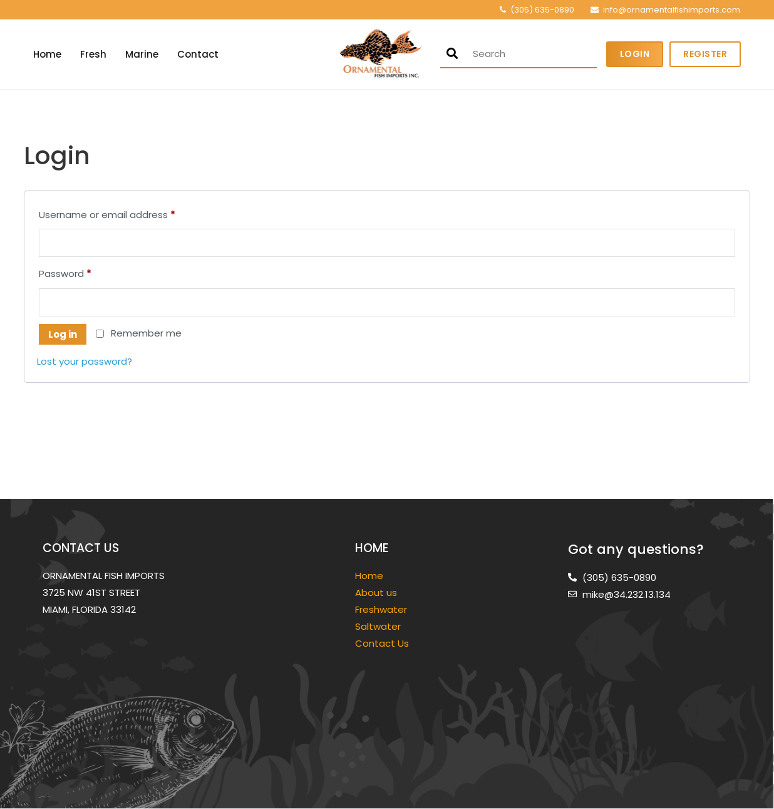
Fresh (93, 54)
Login (635, 54)
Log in (62, 334)
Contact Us (382, 643)
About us (376, 592)
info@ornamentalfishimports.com (671, 10)
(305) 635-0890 (542, 10)
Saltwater (379, 626)
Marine (141, 54)
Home (47, 54)
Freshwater (382, 609)
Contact (198, 54)
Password (85, 272)
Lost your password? (84, 361)
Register (705, 54)
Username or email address (127, 213)
